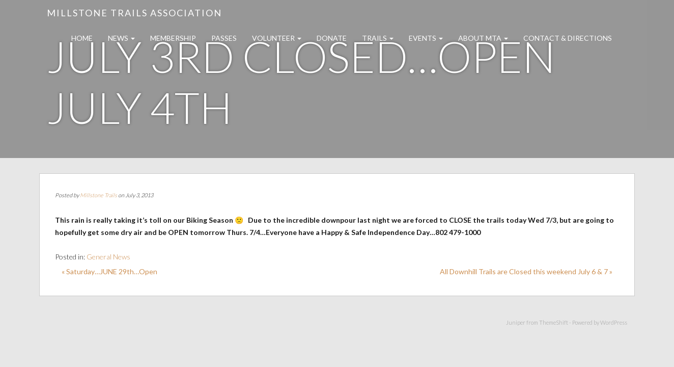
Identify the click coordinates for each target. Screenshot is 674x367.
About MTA (483, 38)
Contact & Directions (567, 38)
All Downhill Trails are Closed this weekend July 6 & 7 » (526, 271)
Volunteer (276, 38)
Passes (224, 38)
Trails (378, 38)
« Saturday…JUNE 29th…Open (109, 271)
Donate (332, 38)
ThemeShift (553, 322)
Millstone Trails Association (134, 12)
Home (82, 38)
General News (108, 256)
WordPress (613, 322)
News (121, 38)
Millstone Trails (98, 195)
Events (426, 38)
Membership (173, 38)
